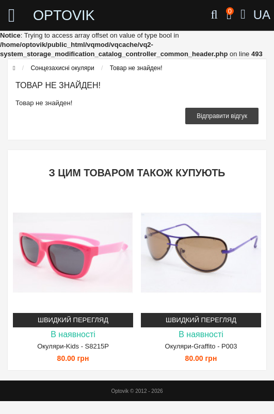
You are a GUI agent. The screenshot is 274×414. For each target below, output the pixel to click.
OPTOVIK (64, 15)
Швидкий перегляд (73, 320)
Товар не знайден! (136, 68)
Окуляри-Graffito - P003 (201, 346)
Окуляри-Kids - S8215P (73, 346)
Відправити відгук (222, 116)
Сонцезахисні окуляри (62, 68)
